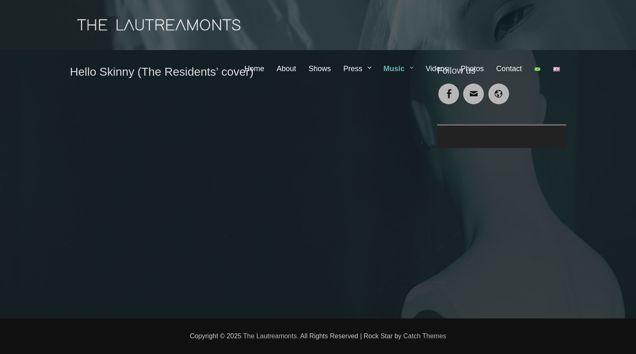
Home (254, 69)
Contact (509, 69)
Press (352, 69)
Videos (437, 69)
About (286, 69)
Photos (472, 69)
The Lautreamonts (270, 336)
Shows (319, 69)
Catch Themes (424, 336)
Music (393, 69)
